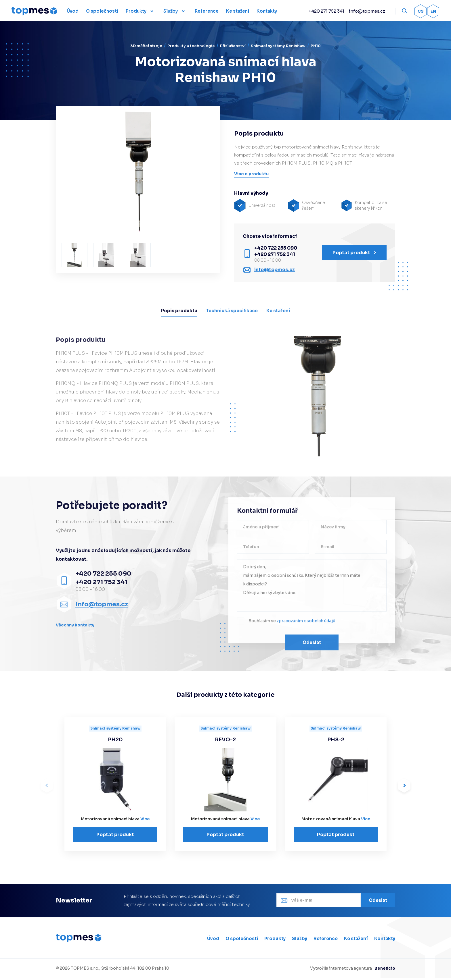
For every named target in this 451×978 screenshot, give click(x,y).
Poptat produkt (354, 253)
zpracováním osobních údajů (306, 622)
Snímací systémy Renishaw (278, 45)
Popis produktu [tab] (179, 310)
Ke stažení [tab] (278, 310)
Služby (170, 11)
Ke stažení (356, 938)
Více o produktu (251, 173)
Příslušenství (233, 45)
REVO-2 (225, 739)
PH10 (316, 45)
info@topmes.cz (367, 11)
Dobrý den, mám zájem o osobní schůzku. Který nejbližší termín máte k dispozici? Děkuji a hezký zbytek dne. (312, 588)
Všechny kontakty (75, 625)
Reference (326, 938)
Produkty (136, 11)
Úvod (213, 938)
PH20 (115, 739)
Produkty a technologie (191, 45)
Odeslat (312, 644)
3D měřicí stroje (146, 45)
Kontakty (384, 938)
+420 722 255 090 (275, 248)
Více (145, 818)
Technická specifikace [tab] (232, 310)
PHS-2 (335, 739)
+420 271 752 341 (326, 11)
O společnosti (242, 938)
